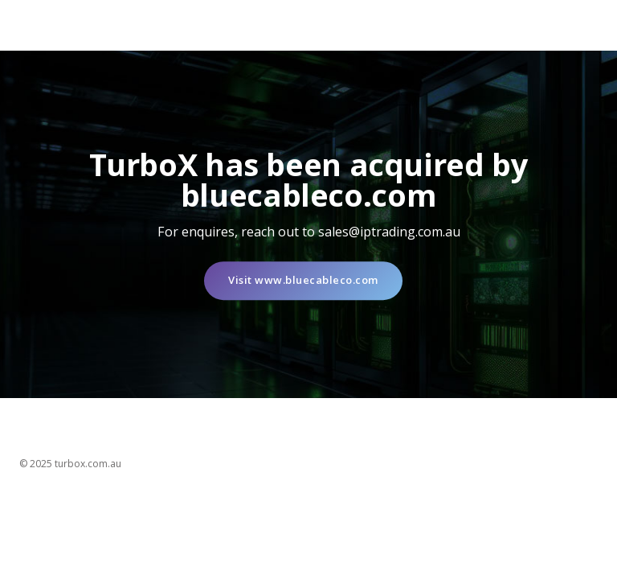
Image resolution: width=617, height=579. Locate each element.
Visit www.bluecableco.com (303, 280)
